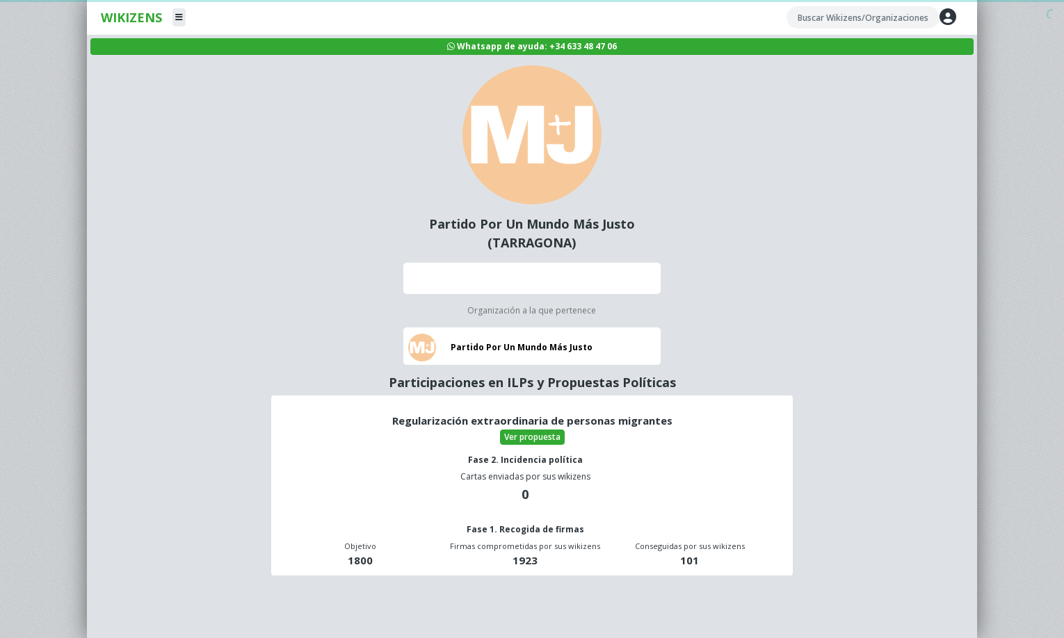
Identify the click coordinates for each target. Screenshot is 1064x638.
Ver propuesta (532, 437)
